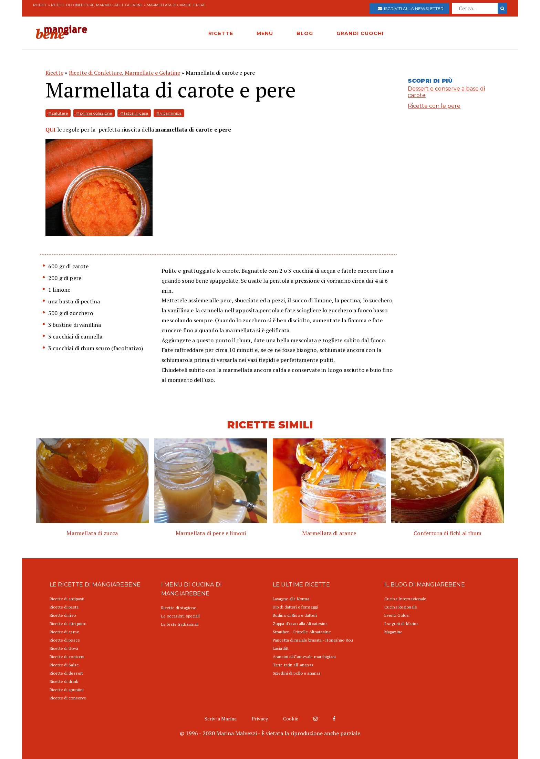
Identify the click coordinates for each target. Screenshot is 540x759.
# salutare (58, 113)
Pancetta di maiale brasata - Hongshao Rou (313, 640)
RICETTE (220, 33)
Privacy (260, 718)
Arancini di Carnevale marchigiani (304, 656)
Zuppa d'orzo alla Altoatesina (300, 623)
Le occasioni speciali (180, 615)
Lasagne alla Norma (291, 598)
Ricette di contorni (67, 656)
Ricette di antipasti (67, 598)
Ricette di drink (64, 681)
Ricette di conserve (68, 697)
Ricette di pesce (65, 640)
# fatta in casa (134, 113)
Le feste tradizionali (180, 624)
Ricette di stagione (178, 607)
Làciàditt (281, 648)
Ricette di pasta (64, 607)
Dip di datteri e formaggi (295, 607)
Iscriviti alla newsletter (411, 8)
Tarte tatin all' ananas (293, 664)
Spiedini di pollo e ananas (297, 673)
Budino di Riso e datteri (295, 615)
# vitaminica (168, 113)
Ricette (40, 5)
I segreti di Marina (401, 623)
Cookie (290, 718)
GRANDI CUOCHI (360, 33)
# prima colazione (94, 113)
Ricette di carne (64, 631)
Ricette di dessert (66, 673)
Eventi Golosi (397, 615)
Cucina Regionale (400, 607)
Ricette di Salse (64, 664)
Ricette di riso (63, 615)
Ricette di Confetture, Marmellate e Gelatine (97, 5)
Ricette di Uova (64, 648)
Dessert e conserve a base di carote (446, 91)
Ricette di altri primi (68, 623)
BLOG (305, 33)
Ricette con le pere (434, 106)
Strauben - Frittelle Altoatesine (302, 631)
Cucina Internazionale (405, 598)
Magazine (393, 631)
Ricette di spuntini (67, 689)
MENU (265, 33)
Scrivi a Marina (221, 718)
